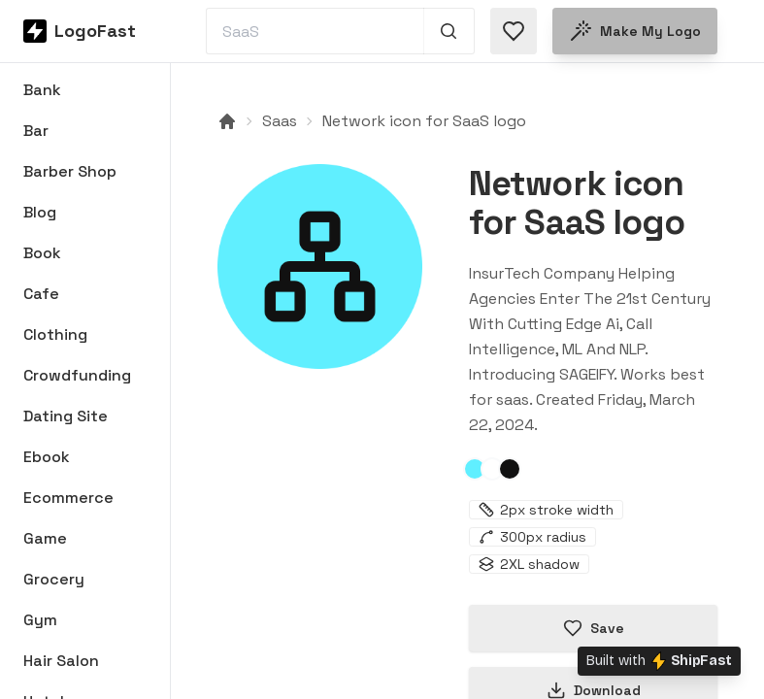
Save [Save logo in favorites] (593, 628)
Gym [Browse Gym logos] (40, 620)
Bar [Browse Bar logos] (36, 130)
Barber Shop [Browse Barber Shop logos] (69, 171)
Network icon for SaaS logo (424, 121)
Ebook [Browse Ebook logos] (46, 457)
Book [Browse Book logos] (42, 253)
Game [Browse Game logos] (45, 538)
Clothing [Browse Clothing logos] (55, 334)
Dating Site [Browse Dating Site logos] (65, 416)
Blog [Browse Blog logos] (39, 212)
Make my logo (635, 31)
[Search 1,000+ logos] (449, 31)
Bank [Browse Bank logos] (42, 90)
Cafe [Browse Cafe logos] (41, 293)
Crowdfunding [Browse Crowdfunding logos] (77, 375)
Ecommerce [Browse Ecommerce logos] (68, 497)
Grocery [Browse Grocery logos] (53, 579)
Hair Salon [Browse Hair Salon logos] (61, 660)
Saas (279, 121)
